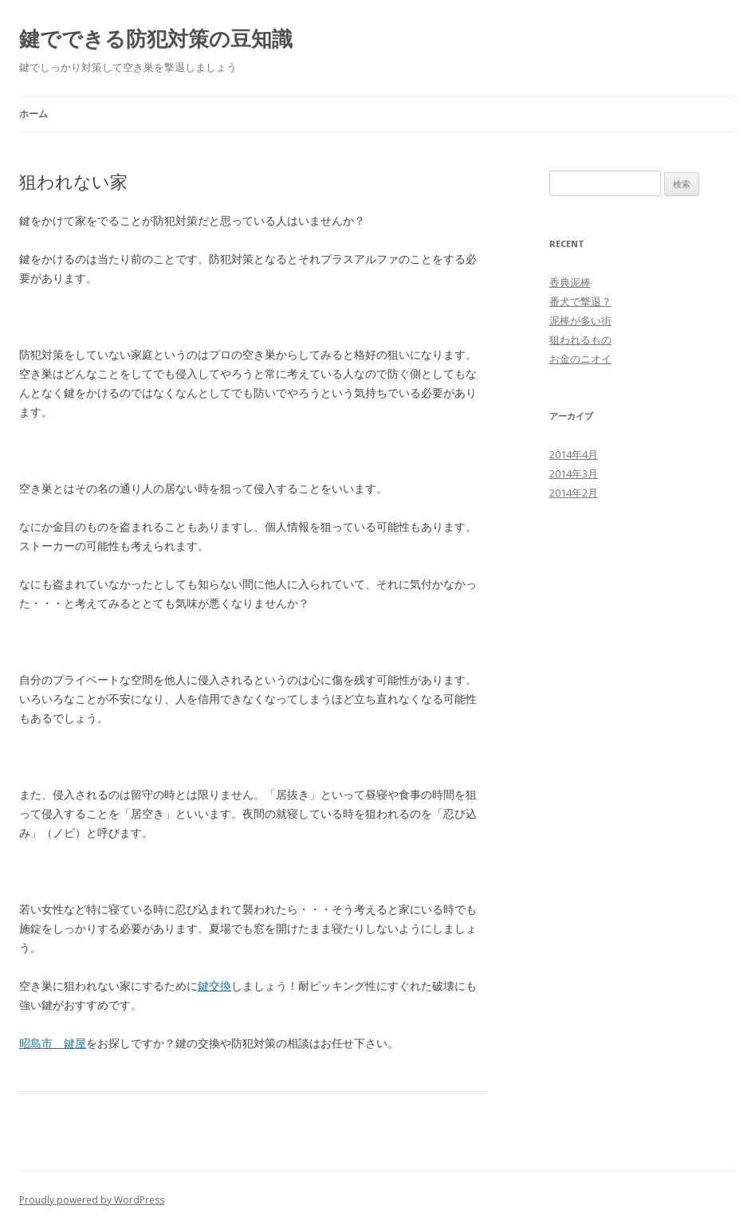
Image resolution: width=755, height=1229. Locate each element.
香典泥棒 (570, 282)
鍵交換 (214, 985)
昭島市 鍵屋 (52, 1042)
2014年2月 (573, 492)
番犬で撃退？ (580, 301)
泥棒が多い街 (580, 320)
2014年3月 (573, 473)
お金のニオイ (580, 358)
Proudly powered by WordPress (91, 1200)
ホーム (33, 113)
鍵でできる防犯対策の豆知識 (156, 38)
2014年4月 (573, 454)
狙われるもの (580, 339)
